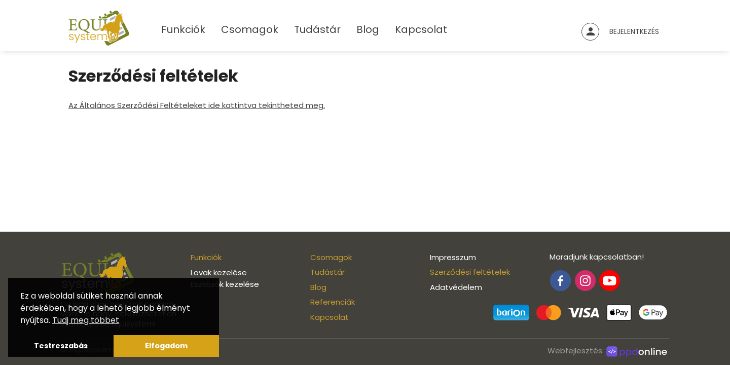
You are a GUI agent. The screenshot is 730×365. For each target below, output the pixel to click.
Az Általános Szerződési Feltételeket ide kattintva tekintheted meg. (196, 105)
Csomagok (249, 29)
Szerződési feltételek (470, 272)
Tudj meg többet (85, 320)
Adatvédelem (456, 287)
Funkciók (183, 29)
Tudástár (317, 29)
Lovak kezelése (219, 272)
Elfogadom (166, 346)
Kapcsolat (421, 29)
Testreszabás (61, 346)
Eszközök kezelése (225, 284)
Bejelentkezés (634, 31)
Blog (367, 29)
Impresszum (453, 257)
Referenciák (332, 302)
